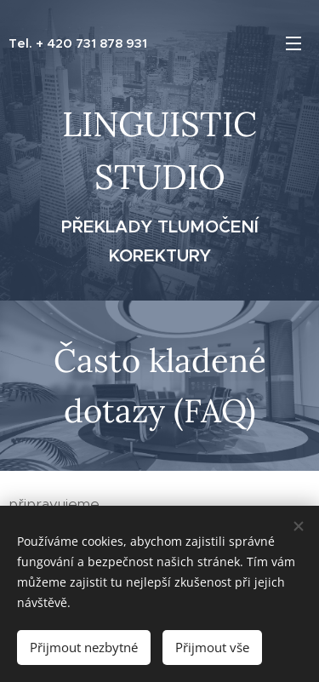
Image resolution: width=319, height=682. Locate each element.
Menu (293, 43)
